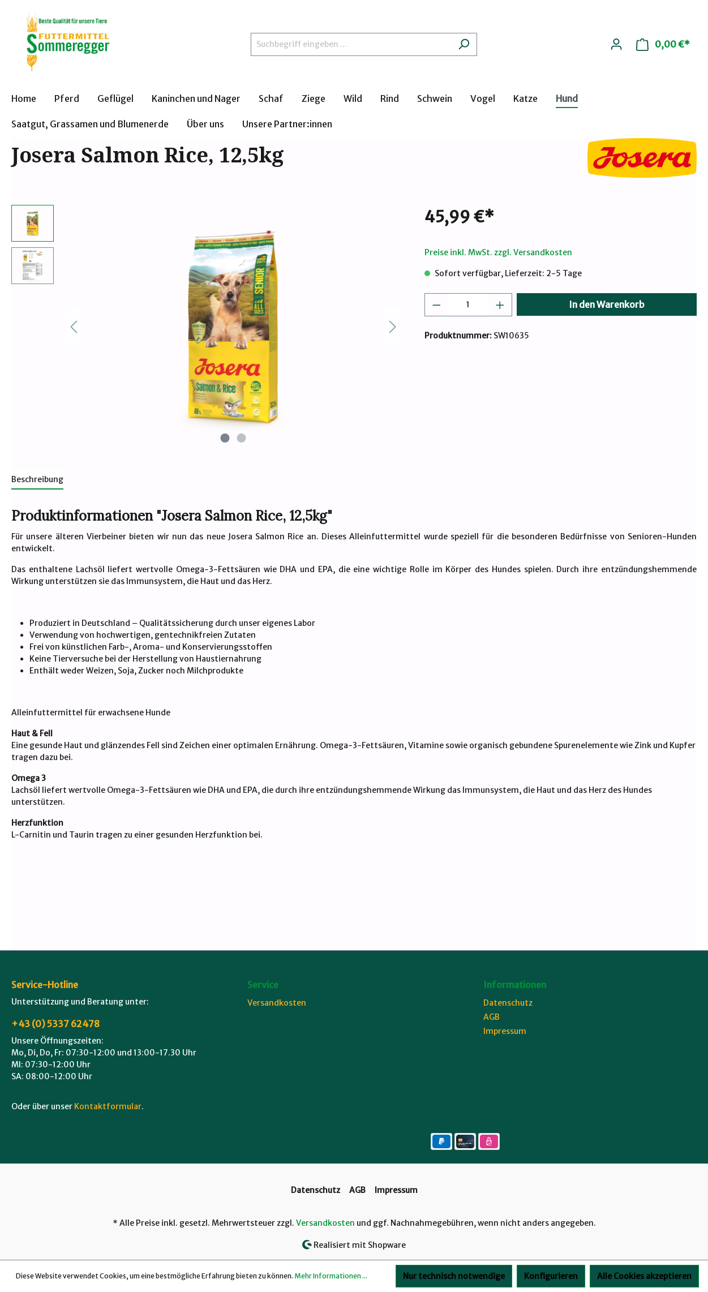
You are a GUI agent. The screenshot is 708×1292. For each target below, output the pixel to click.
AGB (491, 1017)
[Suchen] (463, 44)
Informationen (514, 984)
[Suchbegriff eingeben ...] (351, 44)
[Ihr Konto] (616, 44)
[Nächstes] (392, 326)
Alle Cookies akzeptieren (644, 1276)
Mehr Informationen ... (330, 1276)
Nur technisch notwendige (454, 1276)
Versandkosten (276, 1003)
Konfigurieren (551, 1276)
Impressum (504, 1031)
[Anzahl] (468, 304)
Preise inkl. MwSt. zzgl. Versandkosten (498, 252)
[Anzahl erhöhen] (500, 304)
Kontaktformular (107, 1106)
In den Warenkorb (607, 304)
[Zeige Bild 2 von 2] (241, 438)
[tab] (37, 480)
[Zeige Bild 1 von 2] (225, 438)
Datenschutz (508, 1003)
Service (262, 984)
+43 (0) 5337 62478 (55, 1023)
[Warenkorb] (663, 44)
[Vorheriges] (73, 326)
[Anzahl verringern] (436, 304)
